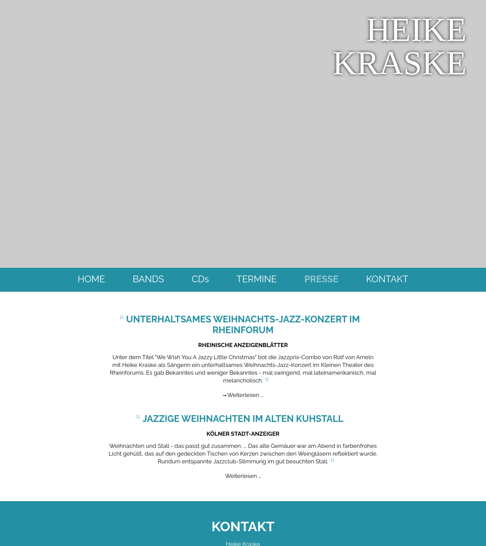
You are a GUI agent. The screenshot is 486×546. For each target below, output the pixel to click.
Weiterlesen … (245, 390)
